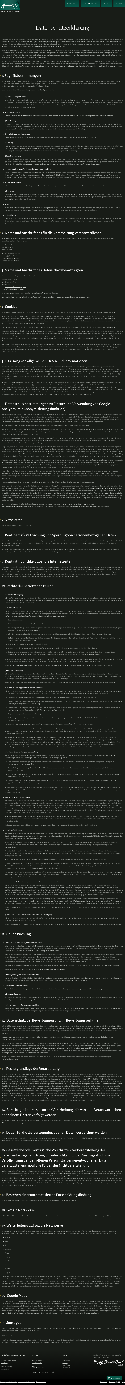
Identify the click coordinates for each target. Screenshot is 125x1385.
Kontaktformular (37, 1363)
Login (123, 1382)
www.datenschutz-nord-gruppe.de (15, 287)
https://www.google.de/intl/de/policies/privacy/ (75, 504)
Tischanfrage (66, 1367)
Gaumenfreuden (90, 3)
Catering (65, 1363)
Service (107, 3)
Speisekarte (66, 1360)
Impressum (112, 1382)
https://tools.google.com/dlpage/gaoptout (101, 488)
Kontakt (119, 3)
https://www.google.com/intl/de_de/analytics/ (83, 506)
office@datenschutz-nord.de (15, 289)
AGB (119, 1382)
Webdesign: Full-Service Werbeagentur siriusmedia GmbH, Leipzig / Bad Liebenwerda (23, 1382)
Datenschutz (103, 1382)
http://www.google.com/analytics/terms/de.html (17, 506)
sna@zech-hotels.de (12, 258)
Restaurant (72, 3)
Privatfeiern (66, 1365)
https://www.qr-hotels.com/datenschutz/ (52, 969)
